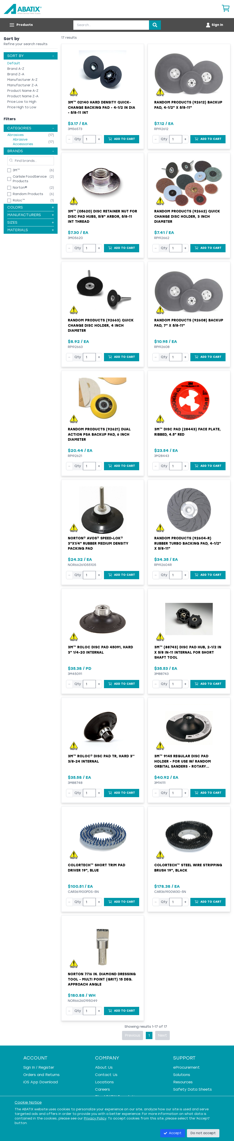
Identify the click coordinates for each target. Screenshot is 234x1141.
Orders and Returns (41, 1075)
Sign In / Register (38, 1067)
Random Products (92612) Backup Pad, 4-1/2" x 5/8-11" (188, 105)
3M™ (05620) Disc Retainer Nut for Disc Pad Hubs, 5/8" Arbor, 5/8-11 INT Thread (102, 216)
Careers (102, 1089)
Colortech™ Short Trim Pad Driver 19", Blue (96, 867)
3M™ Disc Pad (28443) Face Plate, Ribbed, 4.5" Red (187, 432)
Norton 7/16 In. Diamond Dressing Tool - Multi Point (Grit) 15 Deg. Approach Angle (102, 979)
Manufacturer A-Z (22, 80)
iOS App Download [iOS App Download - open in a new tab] (40, 1082)
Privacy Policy (95, 1118)
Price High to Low (21, 107)
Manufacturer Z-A (22, 85)
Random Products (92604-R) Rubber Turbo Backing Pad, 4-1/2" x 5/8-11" (187, 543)
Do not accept (203, 1133)
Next (162, 1035)
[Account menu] (214, 25)
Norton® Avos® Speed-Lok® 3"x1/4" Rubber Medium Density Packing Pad (98, 543)
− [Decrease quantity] (69, 139)
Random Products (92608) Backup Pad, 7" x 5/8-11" (188, 323)
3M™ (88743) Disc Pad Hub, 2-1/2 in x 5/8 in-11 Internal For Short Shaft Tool (187, 652)
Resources (183, 1082)
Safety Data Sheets (192, 1089)
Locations (104, 1082)
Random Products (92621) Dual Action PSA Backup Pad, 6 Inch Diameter (99, 434)
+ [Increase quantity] (99, 139)
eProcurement (186, 1067)
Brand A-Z (15, 69)
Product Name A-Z (22, 91)
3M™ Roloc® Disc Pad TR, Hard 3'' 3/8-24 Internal (101, 758)
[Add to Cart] (121, 139)
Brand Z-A (15, 74)
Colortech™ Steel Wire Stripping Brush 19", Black (188, 867)
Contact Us (106, 1075)
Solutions (181, 1075)
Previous (132, 1035)
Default (13, 63)
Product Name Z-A (22, 96)
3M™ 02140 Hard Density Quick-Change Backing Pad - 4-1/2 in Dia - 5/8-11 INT (101, 107)
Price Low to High (21, 102)
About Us (104, 1067)
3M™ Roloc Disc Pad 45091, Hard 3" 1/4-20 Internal (100, 650)
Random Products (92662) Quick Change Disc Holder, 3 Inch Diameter (187, 216)
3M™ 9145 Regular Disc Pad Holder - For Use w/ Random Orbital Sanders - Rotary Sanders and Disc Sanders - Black (188, 761)
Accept (172, 1133)
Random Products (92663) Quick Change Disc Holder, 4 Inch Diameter (101, 325)
